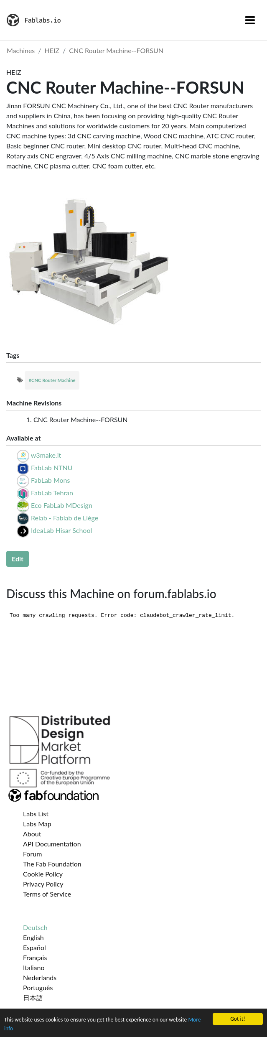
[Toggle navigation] (250, 20)
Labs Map (37, 824)
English (33, 937)
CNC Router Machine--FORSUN (116, 50)
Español (34, 947)
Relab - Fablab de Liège (64, 518)
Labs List (35, 814)
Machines (21, 50)
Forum (32, 854)
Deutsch (35, 927)
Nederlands (39, 977)
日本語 (33, 997)
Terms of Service (47, 894)
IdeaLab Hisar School (61, 530)
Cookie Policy (43, 874)
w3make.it (46, 455)
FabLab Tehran (52, 493)
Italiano (34, 967)
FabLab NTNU (51, 467)
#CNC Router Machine (52, 380)
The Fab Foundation (52, 864)
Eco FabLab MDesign (61, 505)
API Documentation (52, 844)
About (32, 834)
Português (38, 987)
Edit (17, 559)
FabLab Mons (50, 480)
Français (35, 957)
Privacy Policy (43, 884)
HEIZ (52, 50)
